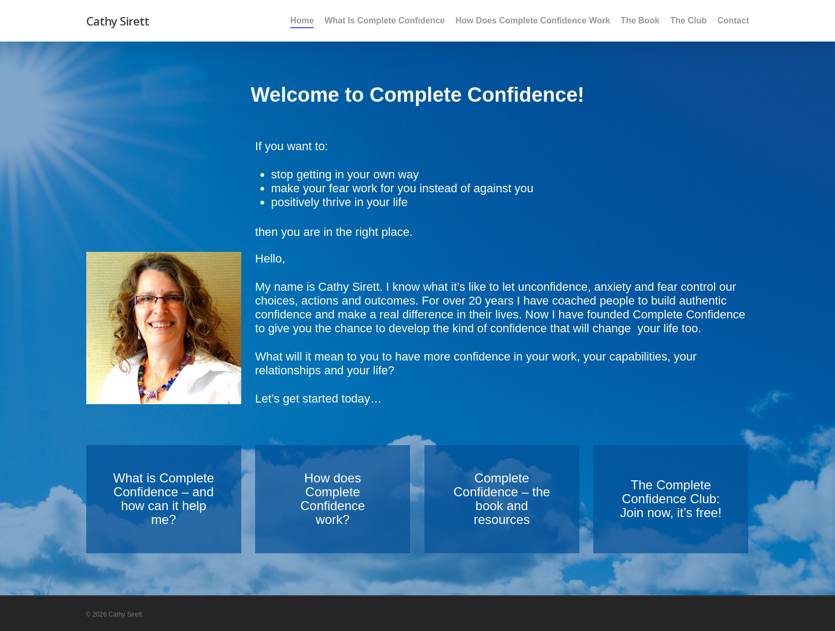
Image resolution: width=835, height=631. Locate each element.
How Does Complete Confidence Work (532, 21)
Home (302, 21)
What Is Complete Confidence (384, 21)
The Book (640, 21)
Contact (733, 21)
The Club (688, 21)
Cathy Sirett (117, 21)
